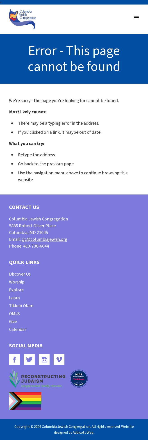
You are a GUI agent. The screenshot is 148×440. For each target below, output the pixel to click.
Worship (17, 282)
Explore (16, 290)
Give (13, 321)
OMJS (14, 314)
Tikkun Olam (21, 306)
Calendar (17, 329)
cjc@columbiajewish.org (44, 239)
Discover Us (20, 274)
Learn (14, 298)
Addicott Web (83, 432)
